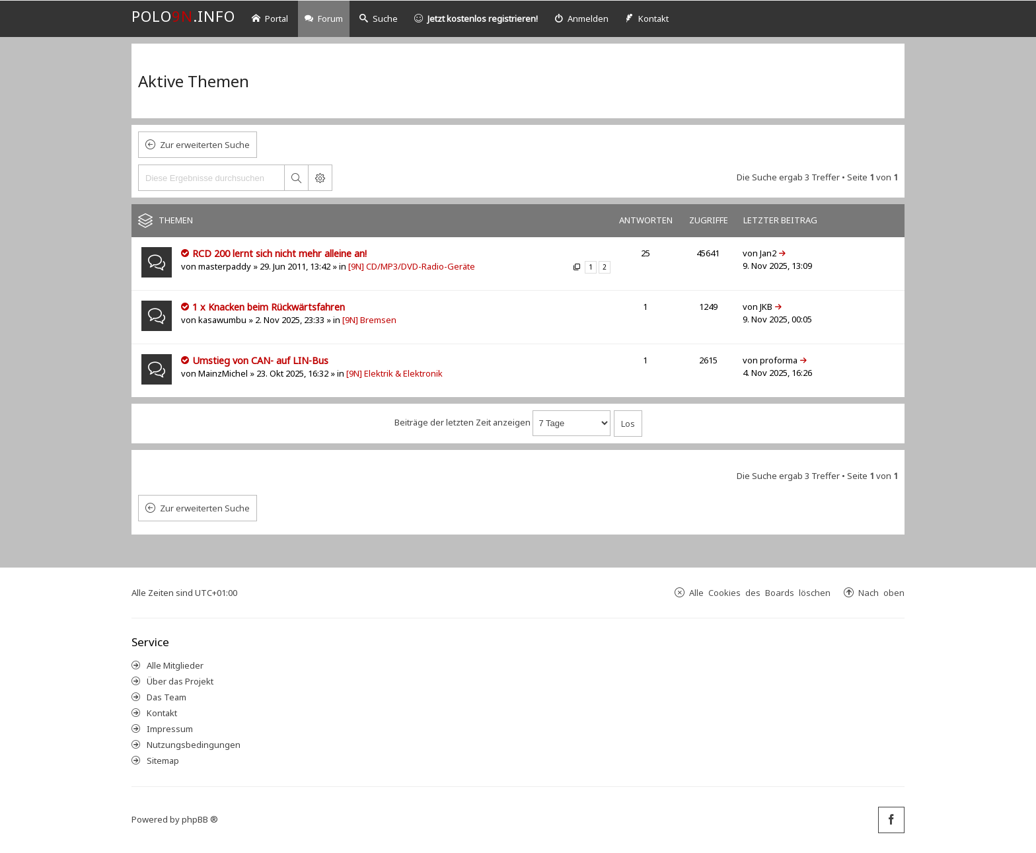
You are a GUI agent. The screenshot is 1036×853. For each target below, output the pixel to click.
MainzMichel (223, 373)
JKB (766, 307)
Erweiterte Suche (320, 177)
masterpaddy (224, 266)
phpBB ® (200, 819)
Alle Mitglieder (175, 665)
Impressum (170, 729)
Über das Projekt (180, 681)
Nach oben (881, 592)
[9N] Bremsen (369, 320)
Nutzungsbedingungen (193, 745)
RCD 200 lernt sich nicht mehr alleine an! (279, 253)
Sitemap (163, 760)
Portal (270, 18)
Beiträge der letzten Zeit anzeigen (502, 422)
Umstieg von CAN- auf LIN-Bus (260, 360)
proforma (778, 360)
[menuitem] (581, 19)
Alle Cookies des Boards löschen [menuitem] (760, 592)
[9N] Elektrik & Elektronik (394, 373)
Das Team (166, 697)
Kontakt (162, 713)
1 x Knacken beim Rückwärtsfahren (268, 307)
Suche (378, 18)
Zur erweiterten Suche (205, 145)
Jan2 (768, 253)
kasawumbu (222, 320)
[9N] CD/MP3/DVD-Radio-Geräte (411, 266)
